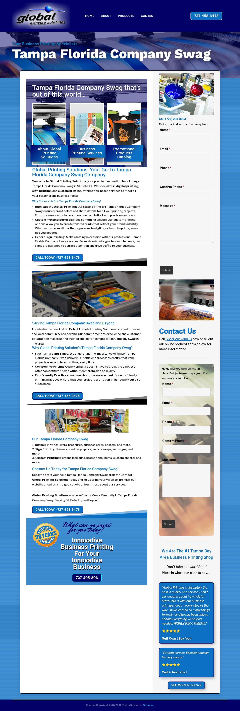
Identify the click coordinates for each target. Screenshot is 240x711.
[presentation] (185, 255)
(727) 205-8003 (175, 119)
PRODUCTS (126, 16)
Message (167, 206)
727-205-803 (87, 578)
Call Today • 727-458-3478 (58, 257)
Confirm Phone (172, 187)
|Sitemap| (148, 705)
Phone (165, 168)
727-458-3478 (206, 16)
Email (165, 149)
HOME (89, 16)
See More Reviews (186, 685)
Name (165, 130)
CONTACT (148, 16)
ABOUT (106, 16)
